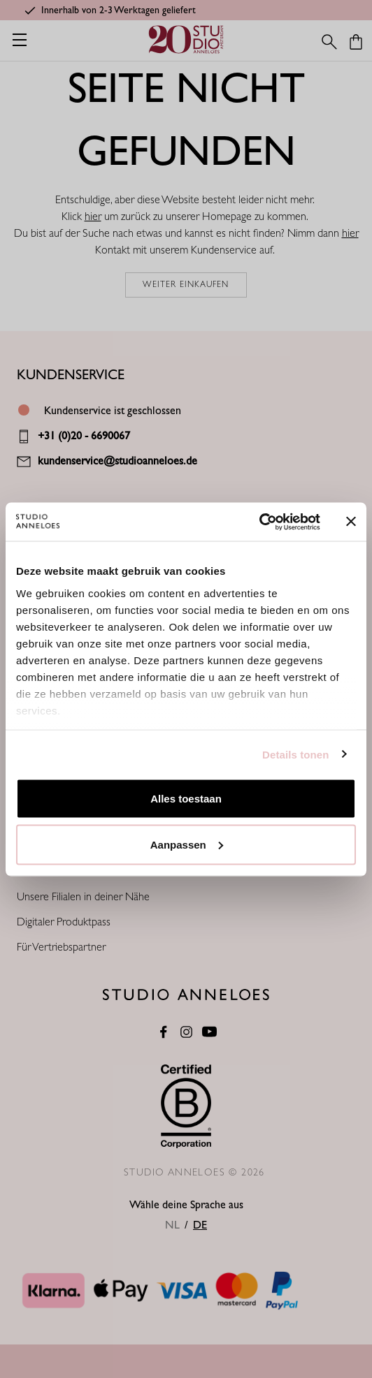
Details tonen (295, 754)
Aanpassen (186, 844)
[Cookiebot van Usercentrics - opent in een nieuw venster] (259, 522)
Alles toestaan (186, 799)
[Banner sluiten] (351, 522)
